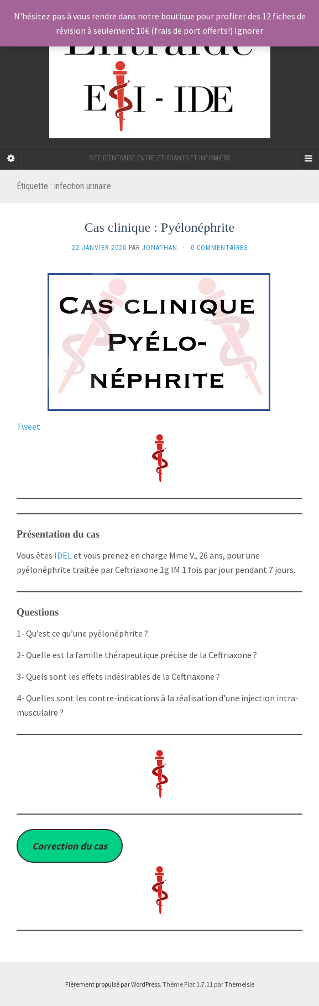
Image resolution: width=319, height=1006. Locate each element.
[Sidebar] (11, 158)
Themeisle (239, 984)
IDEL (63, 555)
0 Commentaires (219, 248)
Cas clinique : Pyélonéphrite (159, 227)
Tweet (28, 426)
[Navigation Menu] (308, 158)
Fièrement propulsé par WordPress (112, 984)
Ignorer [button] (248, 30)
